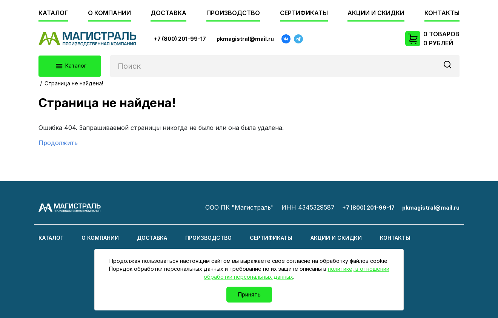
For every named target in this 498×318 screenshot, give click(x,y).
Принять (249, 294)
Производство (233, 13)
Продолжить (58, 143)
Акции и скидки (375, 13)
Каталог (53, 13)
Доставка (168, 13)
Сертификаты (304, 13)
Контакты (442, 13)
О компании (109, 13)
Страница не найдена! (74, 83)
